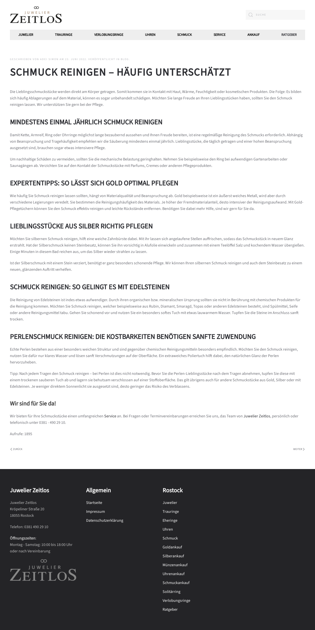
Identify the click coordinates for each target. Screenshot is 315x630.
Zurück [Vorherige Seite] (16, 449)
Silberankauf (173, 556)
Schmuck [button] (184, 34)
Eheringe (170, 520)
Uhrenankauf (174, 574)
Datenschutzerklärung (104, 520)
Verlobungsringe (108, 34)
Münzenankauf (175, 565)
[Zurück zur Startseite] (36, 15)
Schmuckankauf (176, 582)
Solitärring (171, 591)
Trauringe (63, 34)
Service (219, 34)
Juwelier (25, 34)
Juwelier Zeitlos (256, 416)
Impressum (95, 511)
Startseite (94, 502)
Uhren (150, 34)
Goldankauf (172, 547)
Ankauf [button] (253, 34)
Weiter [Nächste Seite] (299, 449)
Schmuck (170, 538)
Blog (125, 59)
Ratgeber (289, 34)
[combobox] (275, 15)
